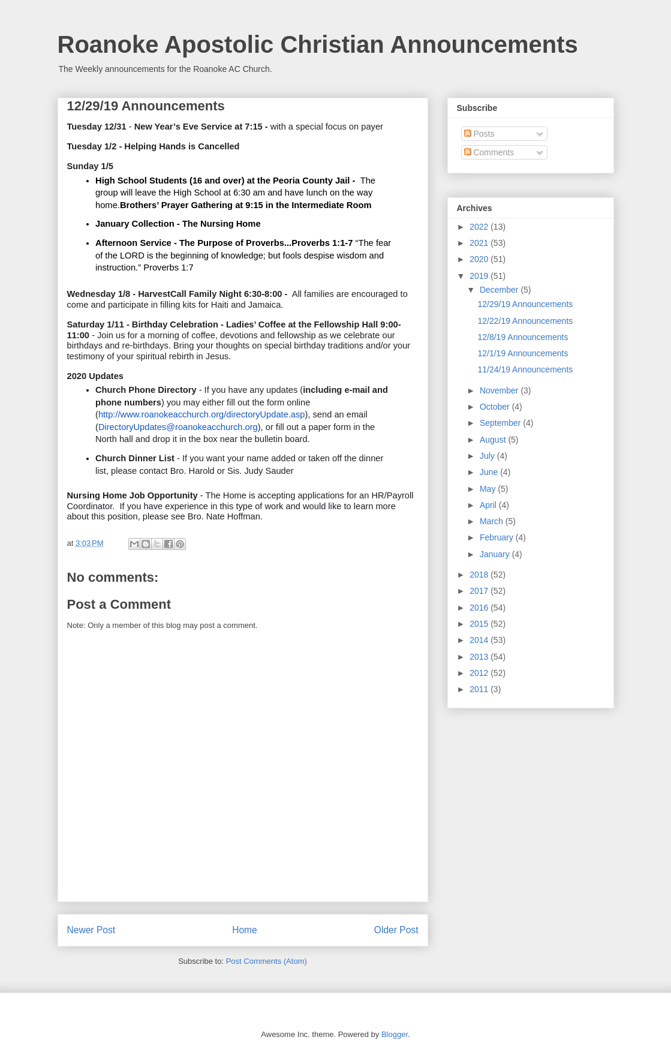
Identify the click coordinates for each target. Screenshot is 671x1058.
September (501, 423)
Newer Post (91, 930)
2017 (480, 591)
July (488, 456)
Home (244, 930)
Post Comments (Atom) (266, 961)
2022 (480, 227)
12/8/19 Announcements (522, 337)
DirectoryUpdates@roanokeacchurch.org (178, 427)
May (489, 489)
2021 (480, 243)
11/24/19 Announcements (525, 369)
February (498, 537)
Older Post (396, 930)
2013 (480, 657)
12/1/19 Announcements (522, 353)
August (494, 439)
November (500, 390)
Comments (489, 152)
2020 (480, 259)
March (492, 521)
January (496, 554)
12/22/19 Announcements (525, 321)
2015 (480, 624)
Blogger (394, 1034)
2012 (480, 673)
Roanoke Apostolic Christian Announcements (318, 44)
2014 (480, 640)
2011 (480, 689)
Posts (479, 134)
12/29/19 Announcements (525, 304)
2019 (480, 276)
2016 (480, 607)
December (500, 289)
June (490, 472)
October (496, 406)
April (489, 505)
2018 (480, 574)
